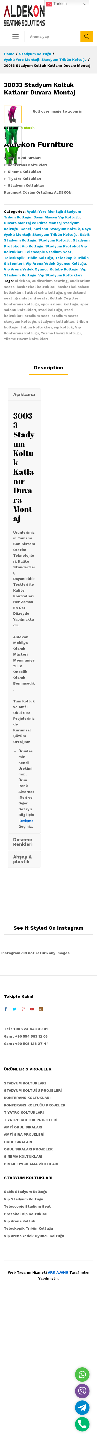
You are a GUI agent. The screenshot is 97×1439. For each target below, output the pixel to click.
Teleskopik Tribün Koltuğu (28, 396)
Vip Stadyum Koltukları (60, 414)
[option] (13, 114)
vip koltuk (63, 466)
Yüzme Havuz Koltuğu (61, 472)
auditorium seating (50, 420)
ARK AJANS (58, 1411)
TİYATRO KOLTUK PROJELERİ (30, 1259)
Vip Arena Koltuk (19, 1360)
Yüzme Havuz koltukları (26, 478)
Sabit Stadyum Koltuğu (25, 1330)
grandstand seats (31, 437)
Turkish (56, 4)
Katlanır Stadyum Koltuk (56, 367)
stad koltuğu (50, 449)
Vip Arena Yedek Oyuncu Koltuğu (56, 402)
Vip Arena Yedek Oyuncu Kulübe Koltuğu (41, 408)
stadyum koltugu (20, 460)
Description (48, 506)
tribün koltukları (36, 466)
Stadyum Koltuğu (54, 379)
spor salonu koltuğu (59, 443)
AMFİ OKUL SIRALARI (23, 1266)
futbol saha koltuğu (43, 431)
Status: (11, 266)
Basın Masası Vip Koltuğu (56, 356)
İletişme (26, 959)
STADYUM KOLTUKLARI (25, 1222)
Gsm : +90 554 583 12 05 (26, 1175)
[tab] (48, 509)
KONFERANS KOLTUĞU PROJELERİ (35, 1244)
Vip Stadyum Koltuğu (23, 1338)
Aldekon (22, 420)
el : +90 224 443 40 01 (27, 1168)
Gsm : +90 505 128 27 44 (26, 1182)
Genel (25, 367)
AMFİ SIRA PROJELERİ (24, 1273)
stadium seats (64, 454)
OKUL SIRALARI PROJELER (28, 1288)
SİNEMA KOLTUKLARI (23, 1295)
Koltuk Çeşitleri (64, 437)
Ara (86, 36)
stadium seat (37, 454)
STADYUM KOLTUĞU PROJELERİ (33, 1229)
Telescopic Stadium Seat (48, 391)
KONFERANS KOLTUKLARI (27, 1237)
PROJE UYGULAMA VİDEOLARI (31, 1303)
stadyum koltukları (56, 460)
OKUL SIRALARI (18, 1281)
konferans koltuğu (21, 443)
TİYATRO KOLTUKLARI (24, 1251)
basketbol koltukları (36, 425)
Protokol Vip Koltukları (25, 1352)
